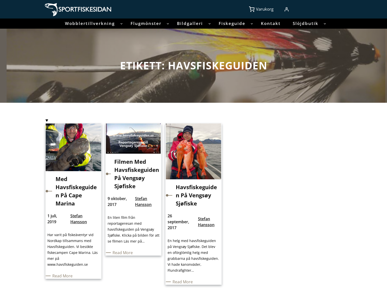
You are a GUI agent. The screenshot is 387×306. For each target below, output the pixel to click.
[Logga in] (286, 9)
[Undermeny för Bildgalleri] (209, 23)
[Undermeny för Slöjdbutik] (325, 23)
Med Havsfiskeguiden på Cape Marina (76, 191)
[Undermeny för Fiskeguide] (252, 23)
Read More (63, 276)
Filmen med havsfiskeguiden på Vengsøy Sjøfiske (136, 174)
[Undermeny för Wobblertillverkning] (121, 23)
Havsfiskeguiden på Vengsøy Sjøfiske (196, 195)
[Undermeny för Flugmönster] (168, 23)
